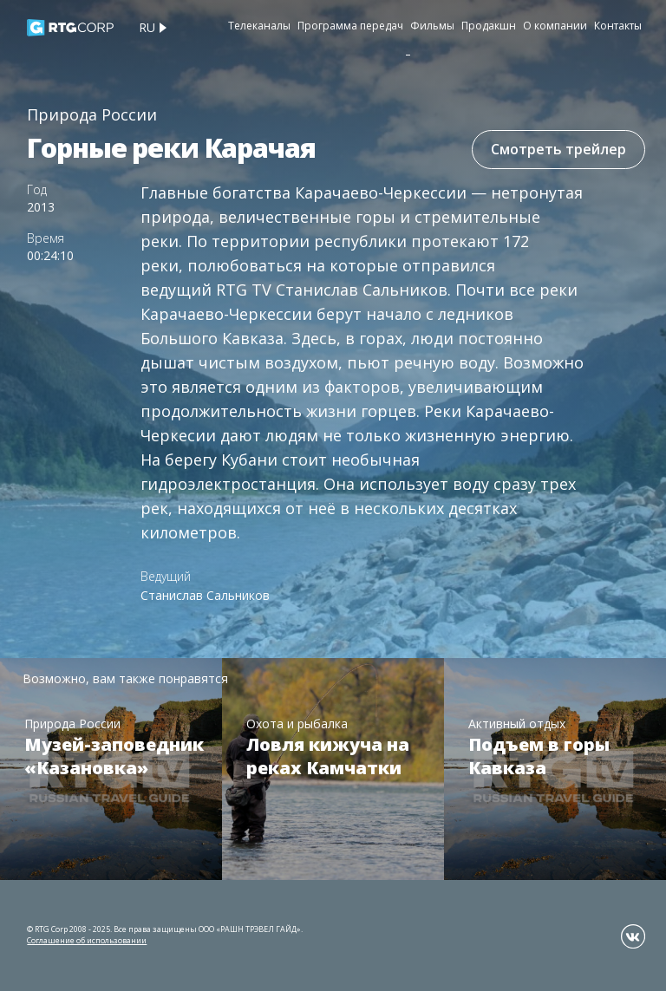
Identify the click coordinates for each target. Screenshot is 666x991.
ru (147, 27)
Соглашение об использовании (87, 940)
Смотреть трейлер (558, 149)
